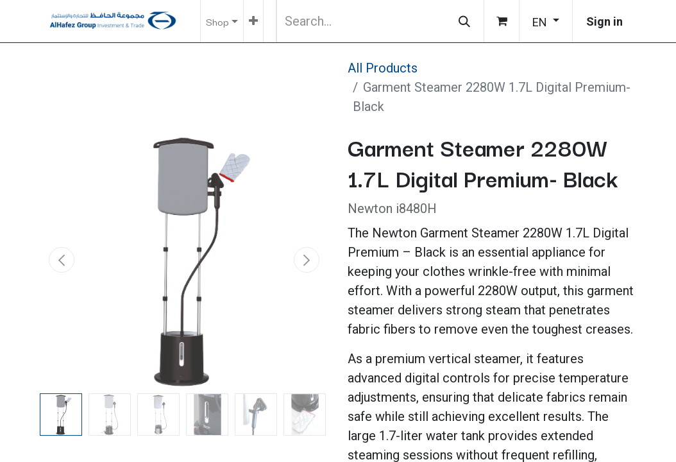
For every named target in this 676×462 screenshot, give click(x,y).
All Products (383, 68)
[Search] (464, 21)
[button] (61, 260)
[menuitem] (253, 21)
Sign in (604, 21)
